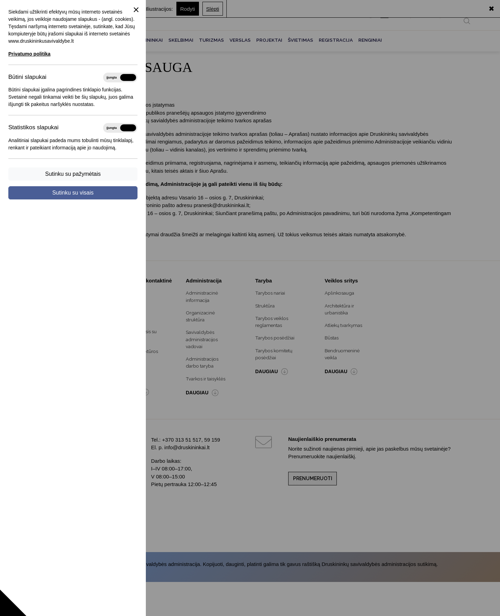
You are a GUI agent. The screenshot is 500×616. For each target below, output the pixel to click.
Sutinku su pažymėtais (73, 174)
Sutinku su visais (72, 193)
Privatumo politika (29, 54)
